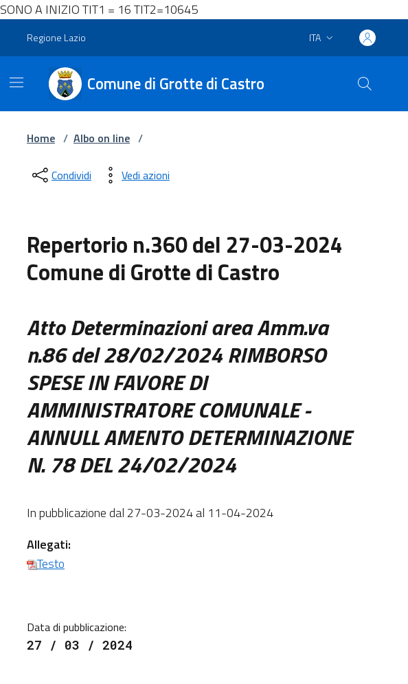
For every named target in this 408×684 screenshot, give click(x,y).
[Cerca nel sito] (364, 83)
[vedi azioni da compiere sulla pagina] (134, 175)
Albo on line (101, 138)
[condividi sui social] (60, 175)
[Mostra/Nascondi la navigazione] (16, 82)
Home (41, 138)
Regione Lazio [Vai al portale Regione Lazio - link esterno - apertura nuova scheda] (56, 37)
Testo (46, 563)
